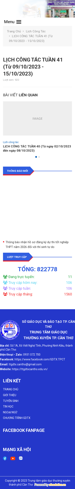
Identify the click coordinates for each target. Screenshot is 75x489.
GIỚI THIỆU (9, 395)
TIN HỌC (8, 406)
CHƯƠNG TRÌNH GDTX (16, 417)
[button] (36, 157)
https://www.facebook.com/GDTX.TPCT (40, 359)
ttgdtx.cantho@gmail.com (25, 364)
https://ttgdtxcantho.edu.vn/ (30, 369)
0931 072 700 (31, 354)
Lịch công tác (36, 31)
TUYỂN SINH (10, 401)
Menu (12, 21)
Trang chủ (14, 31)
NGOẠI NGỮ (10, 412)
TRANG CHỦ (10, 389)
